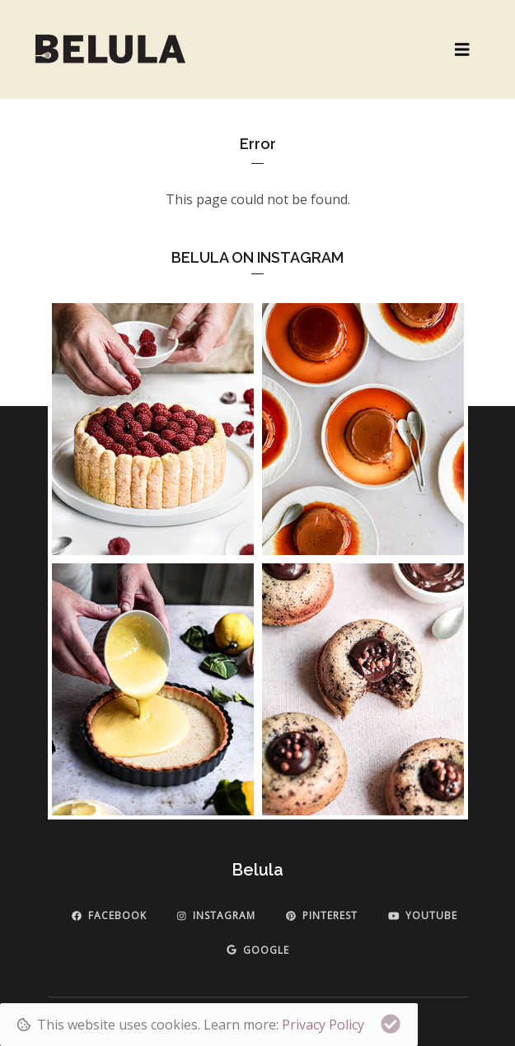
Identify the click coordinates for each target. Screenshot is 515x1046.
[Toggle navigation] (462, 50)
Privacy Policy (323, 1025)
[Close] (390, 1024)
